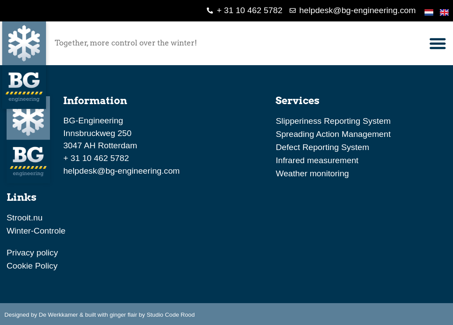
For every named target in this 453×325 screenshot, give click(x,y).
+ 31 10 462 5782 (96, 158)
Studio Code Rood (171, 314)
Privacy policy (32, 252)
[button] (438, 43)
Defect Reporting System (322, 147)
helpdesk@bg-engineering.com (121, 170)
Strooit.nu (24, 217)
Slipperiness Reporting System (333, 121)
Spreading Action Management (333, 134)
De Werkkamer (58, 314)
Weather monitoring (312, 173)
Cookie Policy (32, 265)
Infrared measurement (317, 160)
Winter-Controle (36, 230)
